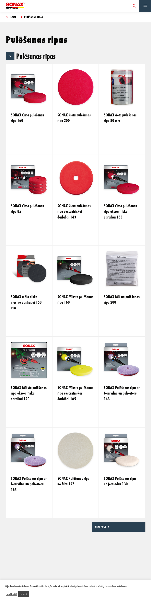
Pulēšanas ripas (33, 17)
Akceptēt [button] (24, 594)
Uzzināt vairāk (11, 594)
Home (13, 17)
